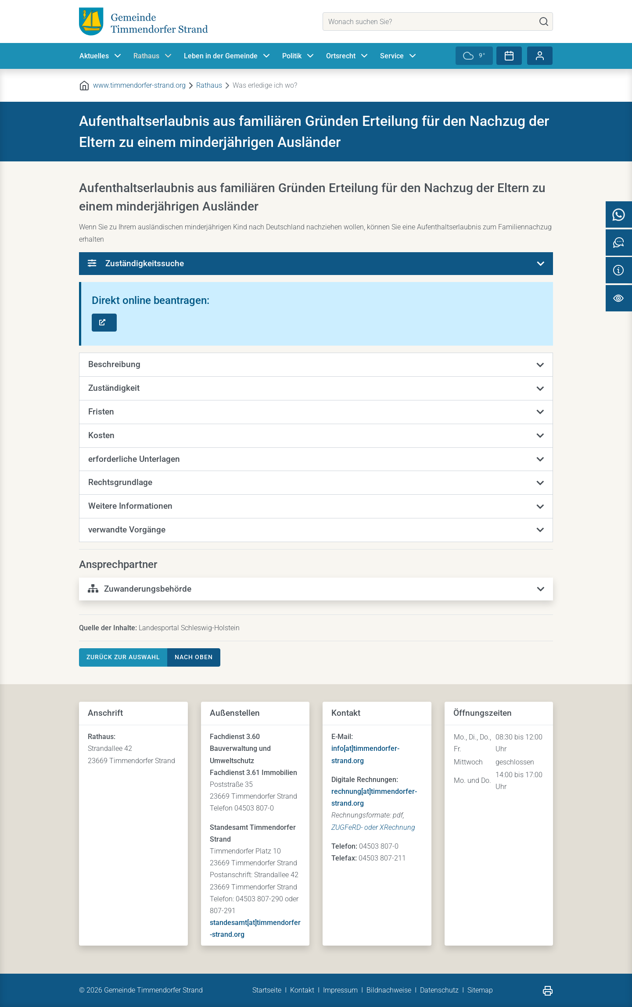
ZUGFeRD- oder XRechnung (373, 827)
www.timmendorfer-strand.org (139, 85)
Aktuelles (101, 56)
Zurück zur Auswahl (123, 657)
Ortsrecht (348, 56)
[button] (316, 365)
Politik (299, 56)
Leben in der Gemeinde (228, 56)
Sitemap (480, 990)
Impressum (340, 990)
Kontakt (302, 990)
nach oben (194, 657)
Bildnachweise (388, 990)
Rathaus (153, 56)
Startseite (266, 990)
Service (399, 56)
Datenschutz (439, 990)
